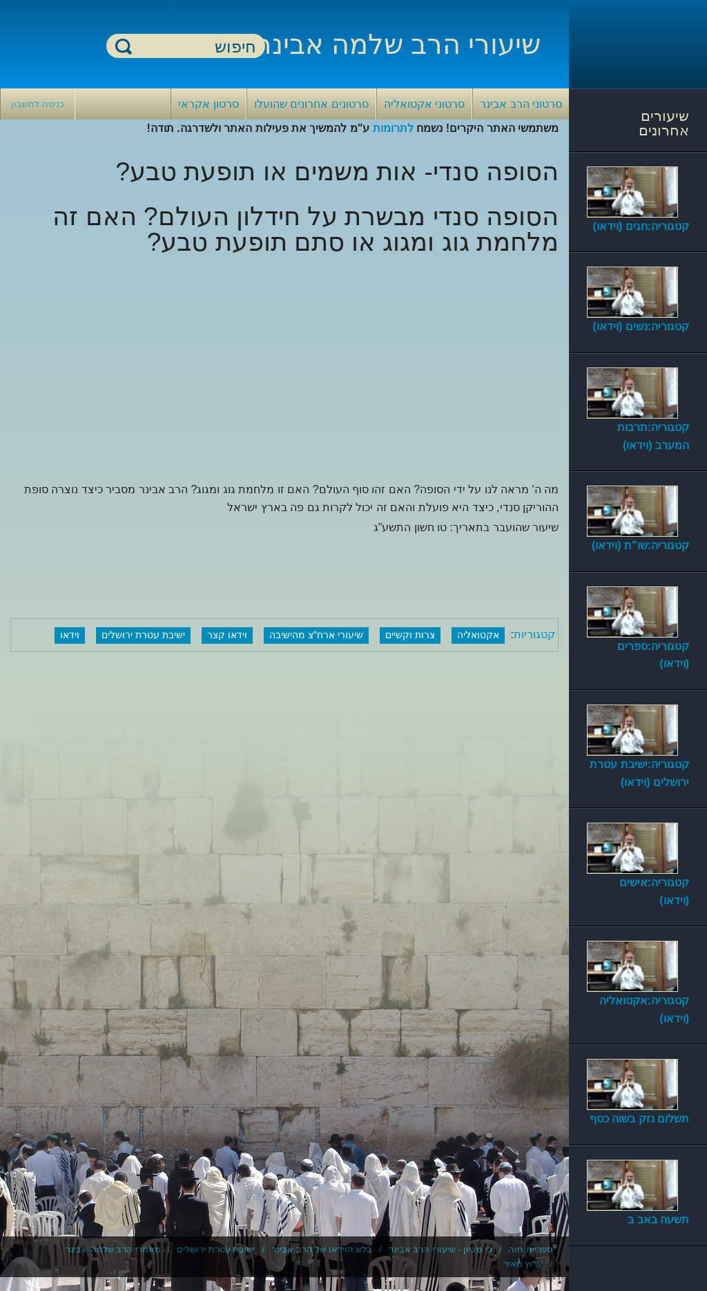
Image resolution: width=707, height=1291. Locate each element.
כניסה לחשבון (37, 104)
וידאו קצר (227, 634)
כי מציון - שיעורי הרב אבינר (440, 1249)
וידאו (69, 634)
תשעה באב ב (658, 1219)
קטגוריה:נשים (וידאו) (641, 326)
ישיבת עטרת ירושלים (143, 634)
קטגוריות (534, 634)
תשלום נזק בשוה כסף (639, 1119)
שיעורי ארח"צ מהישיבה (316, 634)
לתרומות (393, 128)
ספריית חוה (530, 1249)
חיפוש (123, 46)
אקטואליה (478, 634)
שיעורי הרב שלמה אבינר (398, 44)
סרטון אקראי (208, 104)
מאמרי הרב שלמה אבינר (113, 1249)
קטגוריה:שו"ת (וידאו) (640, 545)
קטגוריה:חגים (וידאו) (641, 226)
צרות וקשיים (410, 634)
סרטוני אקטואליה (424, 104)
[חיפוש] (194, 46)
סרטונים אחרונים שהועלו (311, 104)
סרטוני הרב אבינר (521, 104)
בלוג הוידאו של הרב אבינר (321, 1249)
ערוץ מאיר (523, 1264)
